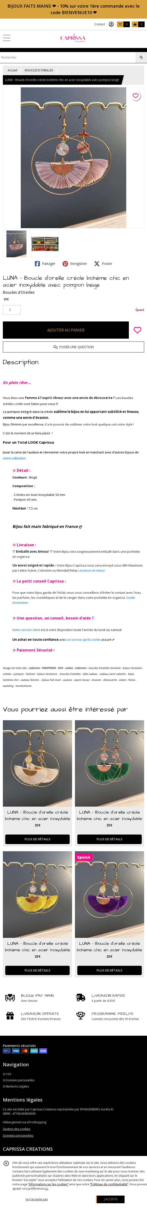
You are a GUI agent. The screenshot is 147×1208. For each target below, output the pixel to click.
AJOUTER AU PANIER (65, 330)
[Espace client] (111, 24)
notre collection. (14, 458)
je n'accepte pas (37, 1199)
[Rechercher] (141, 57)
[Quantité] (12, 310)
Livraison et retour (91, 570)
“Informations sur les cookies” (48, 1184)
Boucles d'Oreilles (19, 292)
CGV (7, 1074)
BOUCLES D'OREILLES (39, 70)
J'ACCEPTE (110, 1199)
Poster (103, 264)
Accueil (12, 70)
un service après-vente (83, 639)
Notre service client (26, 630)
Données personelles (18, 1080)
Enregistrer (75, 264)
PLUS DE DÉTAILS (37, 839)
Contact (99, 24)
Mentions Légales (16, 1086)
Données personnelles (18, 1136)
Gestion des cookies (16, 1129)
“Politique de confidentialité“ (109, 1184)
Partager (45, 264)
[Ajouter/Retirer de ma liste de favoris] (137, 330)
